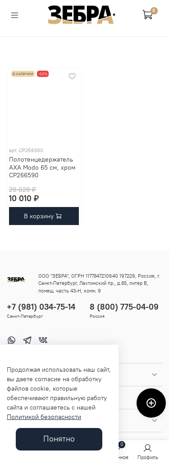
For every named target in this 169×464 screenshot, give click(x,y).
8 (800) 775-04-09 (124, 307)
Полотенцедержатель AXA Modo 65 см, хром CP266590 (42, 167)
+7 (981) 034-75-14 (41, 307)
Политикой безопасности (44, 417)
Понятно (59, 439)
